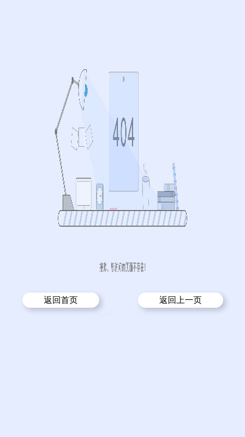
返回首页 (61, 300)
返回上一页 (180, 300)
